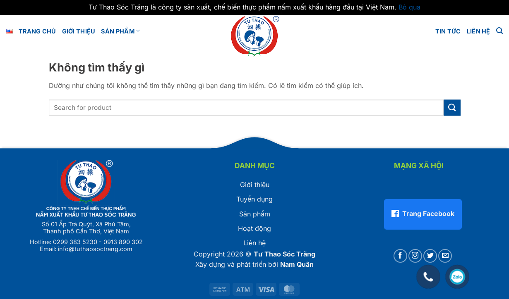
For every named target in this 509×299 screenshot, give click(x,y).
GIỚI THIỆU (79, 31)
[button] (499, 31)
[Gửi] (452, 108)
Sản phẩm (120, 31)
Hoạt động (254, 228)
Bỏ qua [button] (409, 7)
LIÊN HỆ (478, 31)
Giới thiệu (254, 184)
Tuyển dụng (254, 199)
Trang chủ (37, 31)
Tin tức (448, 31)
